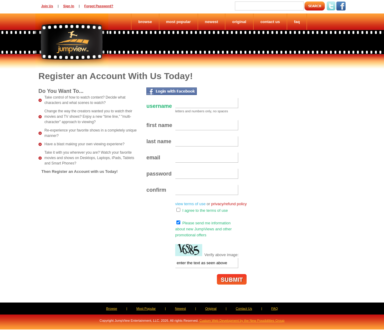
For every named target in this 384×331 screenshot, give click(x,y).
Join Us (47, 6)
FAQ (297, 21)
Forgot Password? (98, 6)
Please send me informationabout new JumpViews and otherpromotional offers (203, 229)
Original (239, 21)
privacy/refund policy (229, 204)
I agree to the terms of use (205, 210)
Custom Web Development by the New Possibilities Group (242, 320)
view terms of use (190, 204)
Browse (145, 21)
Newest (211, 21)
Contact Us (270, 21)
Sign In (68, 6)
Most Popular (178, 21)
